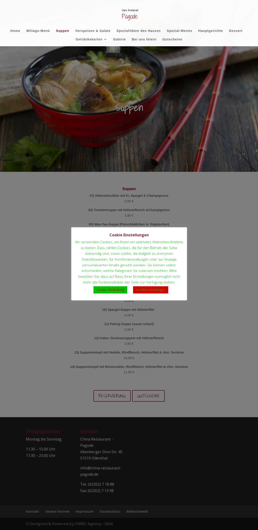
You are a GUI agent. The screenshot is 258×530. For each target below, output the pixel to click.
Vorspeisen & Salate (93, 31)
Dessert (235, 31)
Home (15, 31)
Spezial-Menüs (179, 31)
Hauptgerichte (210, 31)
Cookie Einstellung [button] (110, 289)
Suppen (62, 31)
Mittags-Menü (38, 31)
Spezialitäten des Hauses (138, 31)
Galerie (119, 39)
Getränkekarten (89, 39)
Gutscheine (172, 39)
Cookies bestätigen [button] (150, 289)
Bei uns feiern (144, 39)
